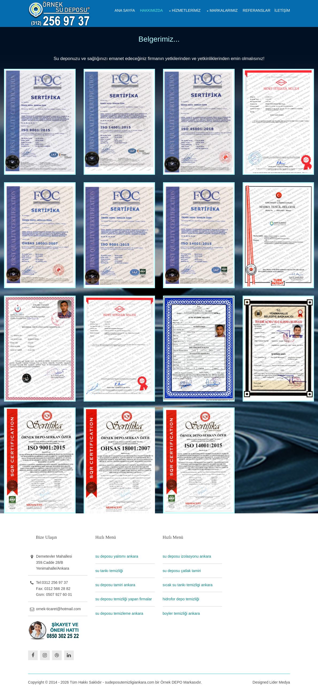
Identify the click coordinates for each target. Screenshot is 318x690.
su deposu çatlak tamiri (182, 570)
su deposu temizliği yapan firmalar (124, 599)
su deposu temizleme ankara (120, 613)
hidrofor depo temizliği (181, 599)
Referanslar (256, 10)
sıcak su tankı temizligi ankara (188, 584)
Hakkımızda (151, 10)
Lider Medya (279, 681)
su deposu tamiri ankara (115, 584)
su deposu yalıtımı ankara (117, 556)
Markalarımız (223, 10)
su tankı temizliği (109, 570)
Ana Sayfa (124, 10)
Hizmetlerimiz (186, 10)
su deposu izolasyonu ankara (187, 556)
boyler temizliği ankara (181, 613)
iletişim (282, 10)
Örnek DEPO (172, 681)
